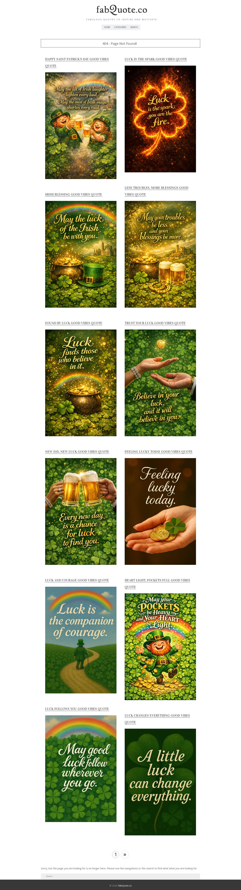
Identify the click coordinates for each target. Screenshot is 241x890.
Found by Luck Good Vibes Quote (73, 323)
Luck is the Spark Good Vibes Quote (156, 59)
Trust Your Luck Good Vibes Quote (155, 323)
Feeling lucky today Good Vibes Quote (158, 452)
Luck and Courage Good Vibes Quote (77, 580)
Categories (120, 27)
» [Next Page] (125, 854)
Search (134, 27)
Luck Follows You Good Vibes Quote (77, 709)
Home (107, 27)
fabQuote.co (125, 885)
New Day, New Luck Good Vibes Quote (77, 452)
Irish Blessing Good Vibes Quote (73, 194)
